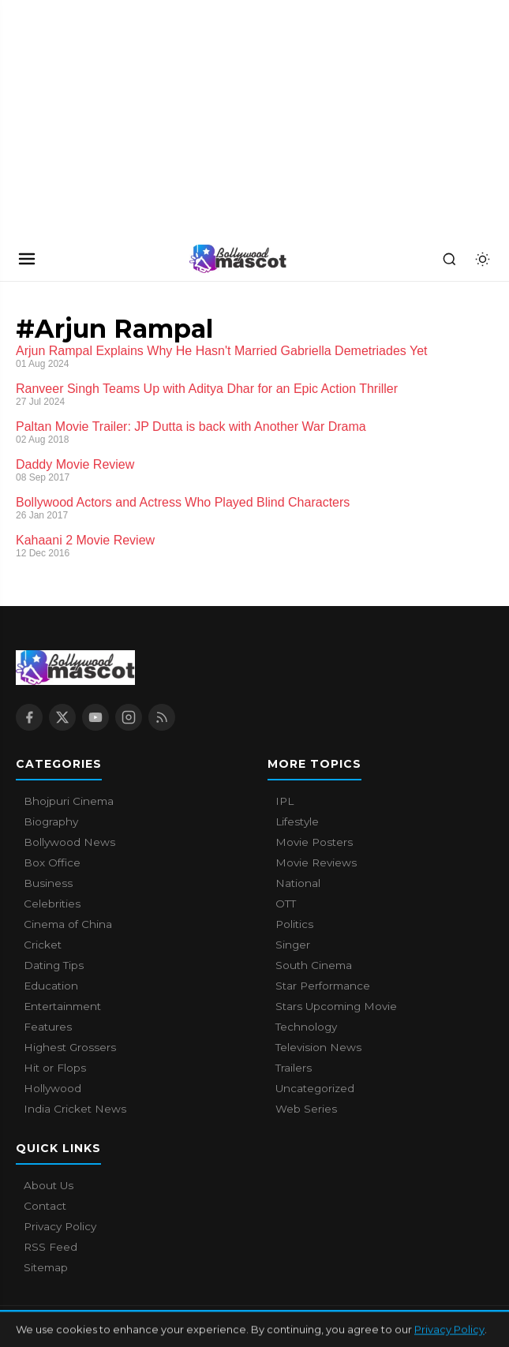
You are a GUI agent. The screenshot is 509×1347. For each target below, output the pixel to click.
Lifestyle (297, 821)
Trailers (293, 1067)
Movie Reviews (316, 862)
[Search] (449, 259)
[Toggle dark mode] (482, 259)
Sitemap (46, 1267)
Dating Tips (54, 965)
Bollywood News (69, 842)
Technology (306, 1026)
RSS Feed (50, 1246)
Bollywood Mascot (103, 1326)
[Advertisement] (118, 118)
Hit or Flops (55, 1067)
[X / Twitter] (62, 717)
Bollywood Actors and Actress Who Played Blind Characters (183, 502)
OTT (285, 903)
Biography (51, 821)
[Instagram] (128, 717)
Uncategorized (314, 1088)
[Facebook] (29, 717)
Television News (318, 1047)
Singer (292, 944)
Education (51, 985)
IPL (284, 801)
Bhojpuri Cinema (69, 801)
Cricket (43, 944)
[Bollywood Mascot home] (238, 259)
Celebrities (52, 903)
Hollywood (52, 1088)
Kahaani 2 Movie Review (85, 540)
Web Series (306, 1108)
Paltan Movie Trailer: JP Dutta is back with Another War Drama (191, 426)
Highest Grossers (70, 1047)
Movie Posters (314, 842)
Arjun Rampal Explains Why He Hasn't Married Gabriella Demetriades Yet (222, 350)
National (297, 883)
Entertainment (62, 1006)
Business (48, 883)
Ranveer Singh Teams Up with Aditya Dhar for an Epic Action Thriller (207, 388)
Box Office (52, 862)
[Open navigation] (27, 259)
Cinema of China (68, 924)
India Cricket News (75, 1108)
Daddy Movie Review (75, 464)
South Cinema (313, 965)
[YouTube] (95, 717)
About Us (48, 1185)
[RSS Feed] (161, 717)
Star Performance (322, 985)
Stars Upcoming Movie (336, 1006)
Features (48, 1026)
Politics (294, 924)
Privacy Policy (60, 1226)
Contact (45, 1205)
